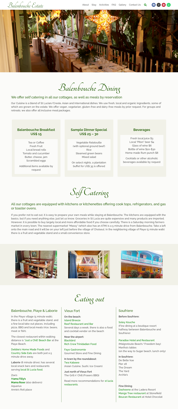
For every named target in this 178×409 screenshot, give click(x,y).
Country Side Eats (21, 353)
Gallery (122, 4)
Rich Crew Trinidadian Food (80, 344)
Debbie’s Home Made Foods (27, 349)
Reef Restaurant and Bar (78, 323)
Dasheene (125, 389)
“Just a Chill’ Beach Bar (37, 340)
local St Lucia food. (32, 369)
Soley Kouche (127, 322)
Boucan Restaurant (130, 396)
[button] (145, 5)
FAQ (114, 4)
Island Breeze (72, 320)
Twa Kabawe (71, 362)
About (85, 4)
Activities (104, 4)
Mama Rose (18, 382)
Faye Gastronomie (75, 349)
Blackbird (69, 340)
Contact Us (135, 4)
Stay (94, 4)
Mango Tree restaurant (132, 393)
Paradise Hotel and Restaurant (136, 340)
